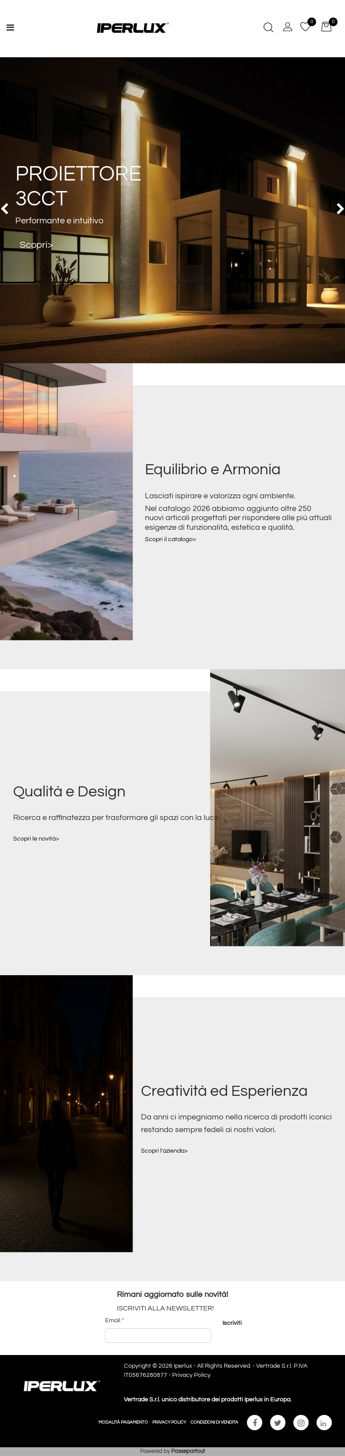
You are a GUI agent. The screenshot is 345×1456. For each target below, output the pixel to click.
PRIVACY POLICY (169, 1422)
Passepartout (188, 1451)
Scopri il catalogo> (170, 539)
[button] (268, 28)
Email (114, 1320)
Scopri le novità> (36, 839)
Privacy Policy (191, 1375)
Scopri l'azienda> (164, 1151)
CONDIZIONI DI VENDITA (214, 1422)
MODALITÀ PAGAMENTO (123, 1422)
